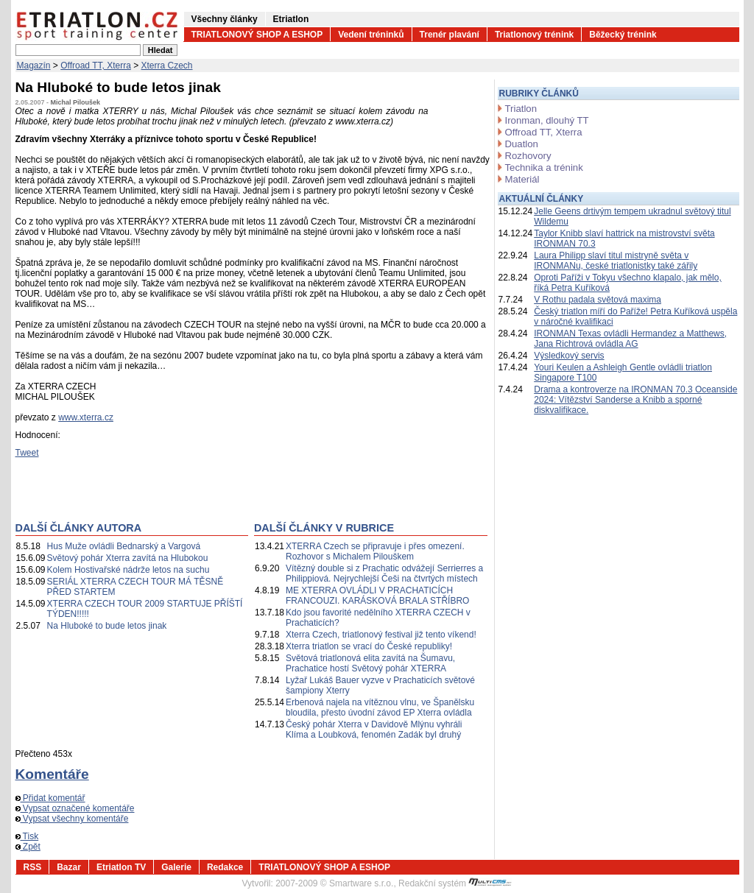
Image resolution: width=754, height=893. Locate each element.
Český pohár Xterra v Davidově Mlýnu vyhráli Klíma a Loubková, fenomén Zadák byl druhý (374, 729)
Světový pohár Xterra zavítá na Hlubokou (127, 558)
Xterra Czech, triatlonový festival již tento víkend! (381, 634)
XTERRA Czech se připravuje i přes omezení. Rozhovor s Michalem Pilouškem (375, 551)
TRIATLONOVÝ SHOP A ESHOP (257, 34)
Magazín (34, 65)
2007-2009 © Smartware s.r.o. (334, 883)
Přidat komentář (50, 798)
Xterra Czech (167, 65)
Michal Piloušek (76, 102)
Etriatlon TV (121, 867)
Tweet (27, 453)
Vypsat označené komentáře (75, 808)
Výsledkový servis (569, 355)
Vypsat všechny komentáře (72, 818)
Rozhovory (528, 155)
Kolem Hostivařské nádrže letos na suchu (128, 570)
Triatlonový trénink (534, 34)
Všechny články (224, 19)
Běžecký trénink (622, 34)
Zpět (27, 846)
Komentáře (52, 774)
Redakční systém (455, 883)
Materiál (522, 179)
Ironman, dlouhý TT (547, 120)
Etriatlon (291, 19)
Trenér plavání (449, 34)
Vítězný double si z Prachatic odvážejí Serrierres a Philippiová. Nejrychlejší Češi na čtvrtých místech (384, 573)
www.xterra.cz (85, 417)
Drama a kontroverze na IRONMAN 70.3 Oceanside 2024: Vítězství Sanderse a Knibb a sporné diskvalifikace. (635, 399)
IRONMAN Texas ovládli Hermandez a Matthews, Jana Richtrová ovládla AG (630, 338)
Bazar (69, 867)
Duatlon (521, 143)
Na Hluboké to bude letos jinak (107, 626)
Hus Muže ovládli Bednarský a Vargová (124, 546)
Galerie (176, 867)
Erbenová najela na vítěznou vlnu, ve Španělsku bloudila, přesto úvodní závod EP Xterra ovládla (380, 707)
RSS (33, 867)
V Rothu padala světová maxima (597, 299)
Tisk (27, 836)
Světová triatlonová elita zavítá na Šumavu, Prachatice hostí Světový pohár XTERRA (370, 663)
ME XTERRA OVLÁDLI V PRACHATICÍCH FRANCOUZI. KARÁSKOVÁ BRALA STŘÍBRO (377, 595)
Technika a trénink (544, 167)
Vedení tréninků (371, 34)
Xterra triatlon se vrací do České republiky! (369, 646)
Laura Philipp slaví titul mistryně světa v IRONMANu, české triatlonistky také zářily (615, 260)
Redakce (225, 867)
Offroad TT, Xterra (95, 65)
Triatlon (521, 108)
